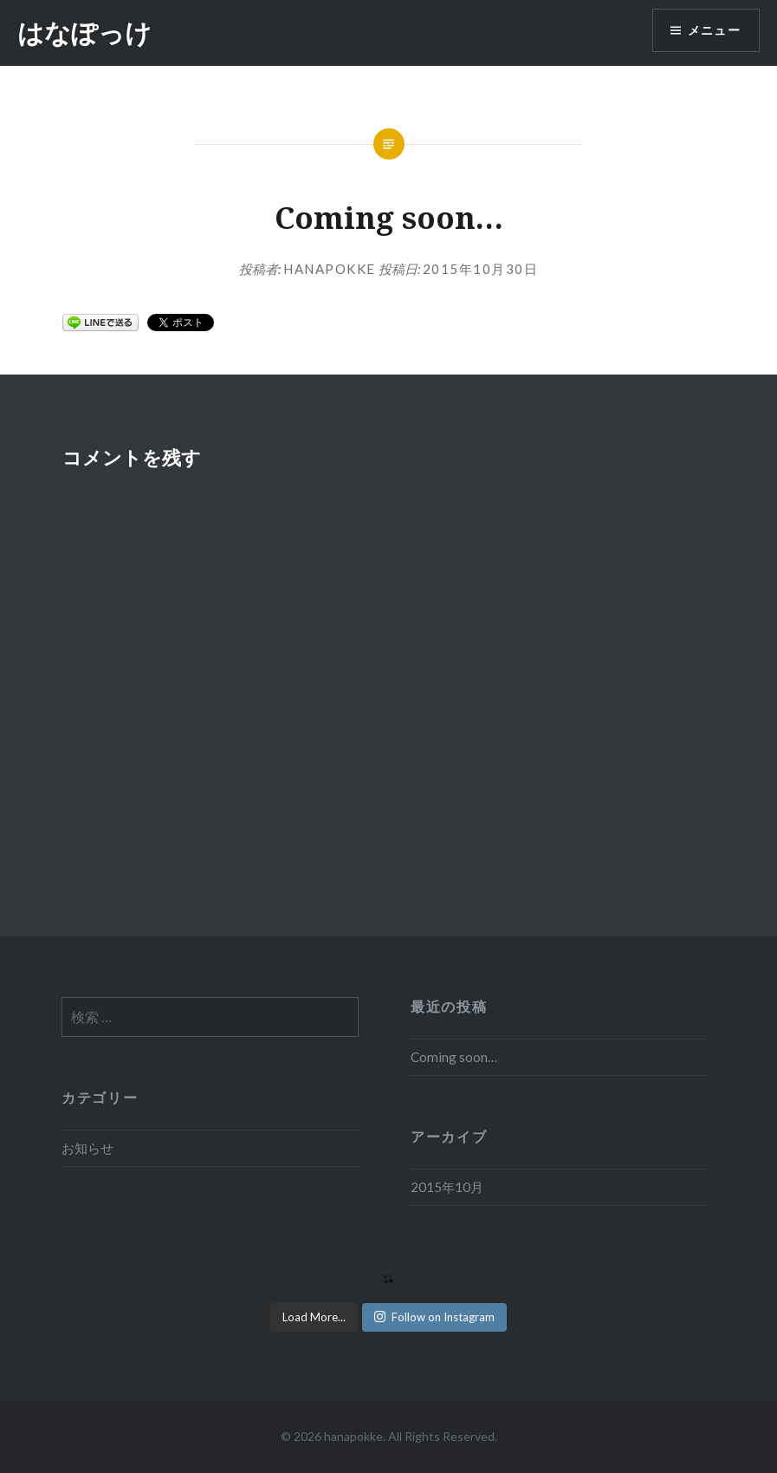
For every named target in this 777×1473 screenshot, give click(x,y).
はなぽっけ (84, 32)
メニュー (714, 30)
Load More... (314, 1317)
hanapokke (329, 269)
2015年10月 (447, 1187)
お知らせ (87, 1148)
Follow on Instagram (434, 1317)
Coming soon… (454, 1057)
